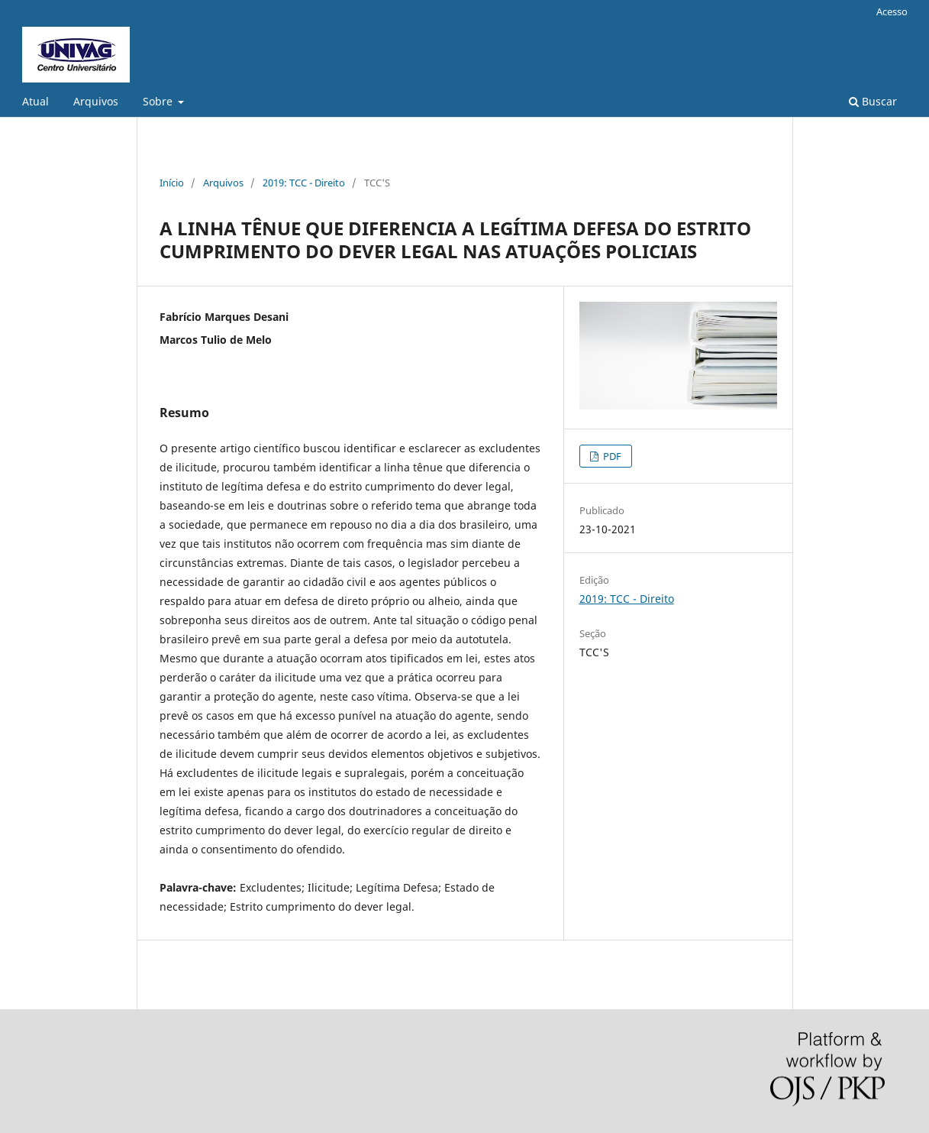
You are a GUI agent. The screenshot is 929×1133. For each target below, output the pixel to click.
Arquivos (95, 101)
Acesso (892, 11)
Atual (35, 101)
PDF (611, 456)
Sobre (159, 101)
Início (172, 182)
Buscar (873, 101)
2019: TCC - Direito (304, 182)
